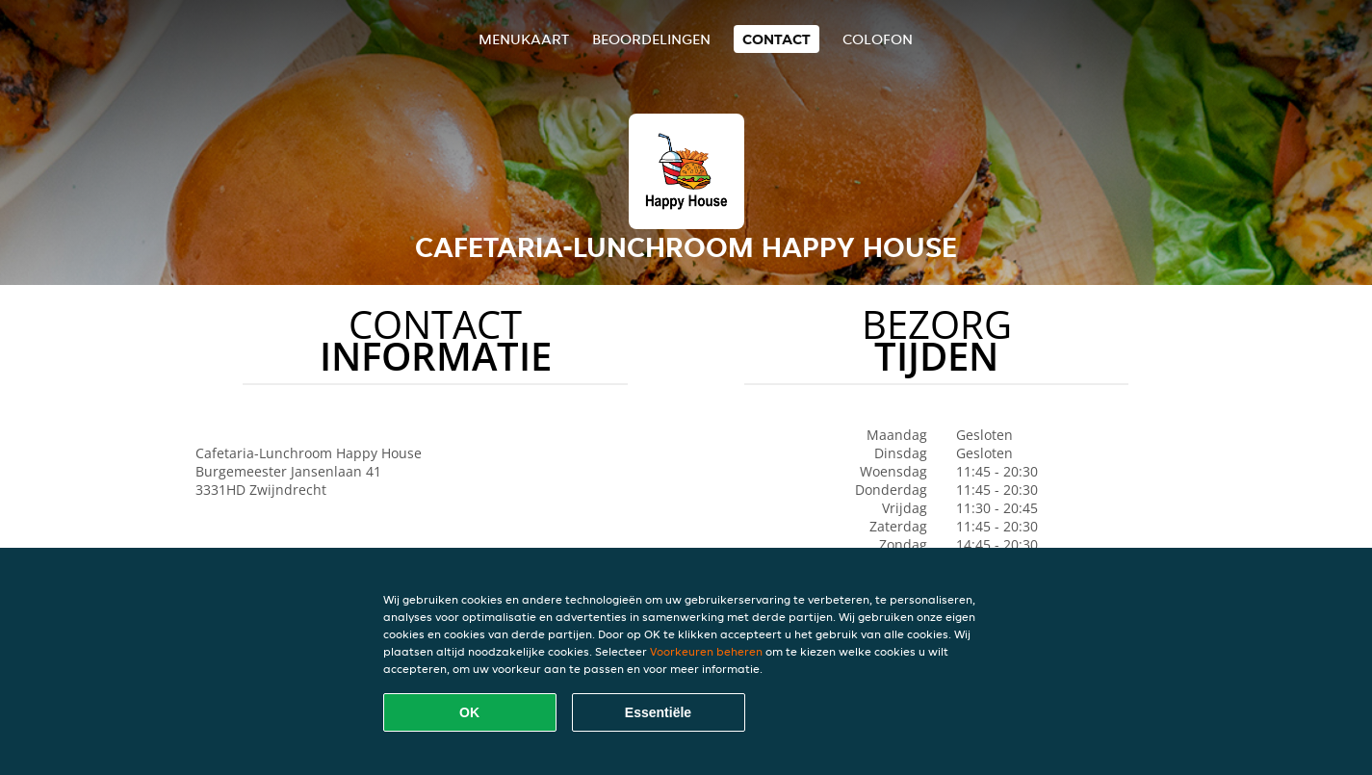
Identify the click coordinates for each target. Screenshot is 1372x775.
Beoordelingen (651, 39)
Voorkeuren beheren (706, 651)
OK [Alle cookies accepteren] (469, 712)
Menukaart (524, 39)
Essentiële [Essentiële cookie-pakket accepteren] (658, 712)
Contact (776, 39)
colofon (877, 39)
